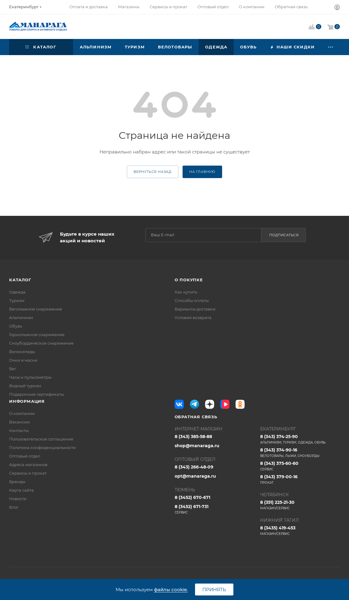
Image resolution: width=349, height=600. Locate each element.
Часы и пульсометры (30, 377)
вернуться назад (153, 172)
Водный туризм (25, 385)
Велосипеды (22, 351)
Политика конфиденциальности (42, 447)
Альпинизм (21, 317)
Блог (14, 507)
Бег (12, 368)
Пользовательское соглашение (41, 439)
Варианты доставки (195, 309)
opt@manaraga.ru (195, 476)
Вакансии (19, 421)
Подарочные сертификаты (36, 394)
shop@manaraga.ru (197, 445)
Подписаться (284, 235)
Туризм (16, 300)
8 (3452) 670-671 (192, 497)
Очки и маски (23, 360)
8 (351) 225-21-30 (300, 505)
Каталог (20, 279)
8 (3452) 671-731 (214, 509)
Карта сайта (21, 490)
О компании (22, 413)
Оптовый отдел (24, 456)
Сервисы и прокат (28, 473)
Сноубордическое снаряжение (41, 343)
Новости (17, 498)
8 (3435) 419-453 (300, 530)
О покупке (189, 279)
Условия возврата (193, 317)
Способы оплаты (192, 300)
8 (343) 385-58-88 (193, 436)
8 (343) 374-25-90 (300, 439)
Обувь (15, 326)
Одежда (17, 291)
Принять (214, 589)
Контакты (19, 430)
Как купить (186, 291)
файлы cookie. (171, 589)
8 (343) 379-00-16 (300, 479)
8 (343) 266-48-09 (194, 467)
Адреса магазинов (28, 464)
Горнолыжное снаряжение (37, 334)
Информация (27, 401)
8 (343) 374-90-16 (300, 452)
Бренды (17, 481)
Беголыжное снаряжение (35, 309)
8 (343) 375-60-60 (300, 466)
